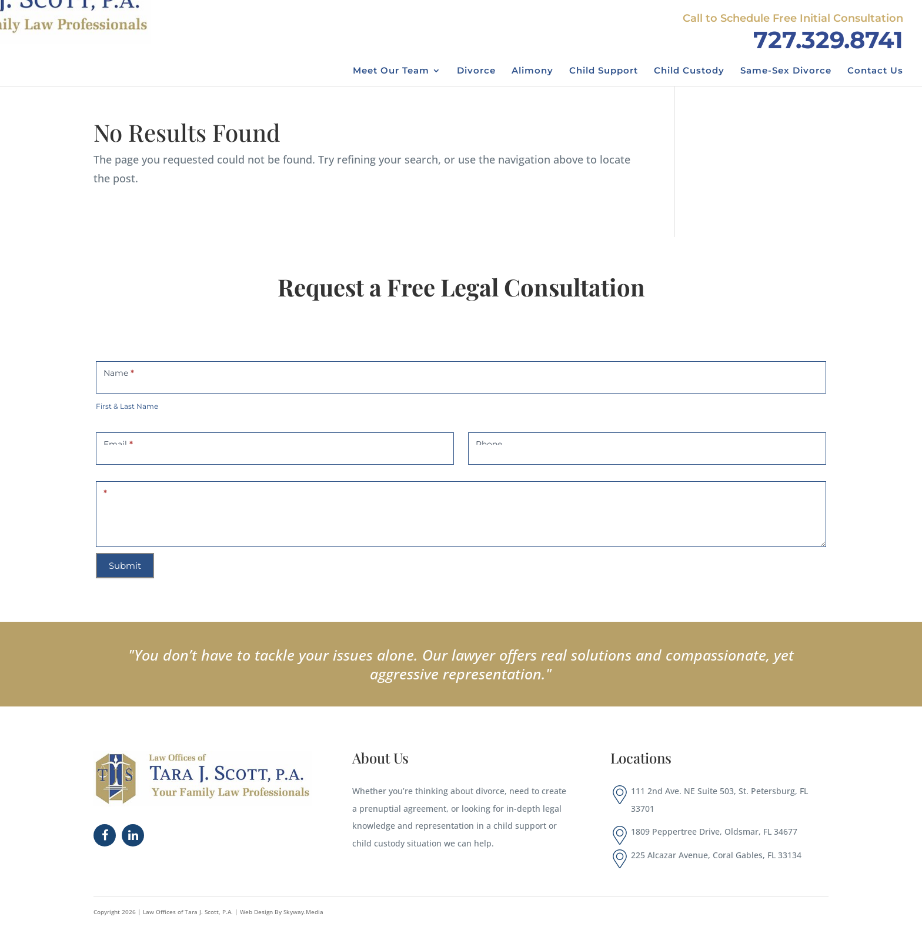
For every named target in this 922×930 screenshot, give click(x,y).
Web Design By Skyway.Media (281, 912)
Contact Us (875, 71)
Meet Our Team (391, 71)
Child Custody (689, 71)
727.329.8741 (828, 39)
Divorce (476, 71)
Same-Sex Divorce (785, 71)
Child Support (603, 71)
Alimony (532, 71)
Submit (125, 565)
